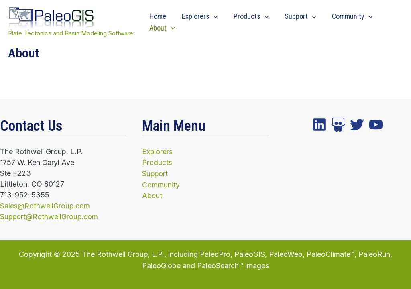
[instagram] (357, 125)
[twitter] (338, 125)
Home (157, 16)
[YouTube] (376, 125)
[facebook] (319, 125)
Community (346, 16)
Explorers (198, 16)
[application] (212, 16)
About (161, 28)
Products (248, 16)
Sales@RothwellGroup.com (45, 206)
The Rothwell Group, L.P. (123, 254)
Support (296, 16)
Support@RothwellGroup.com (50, 217)
